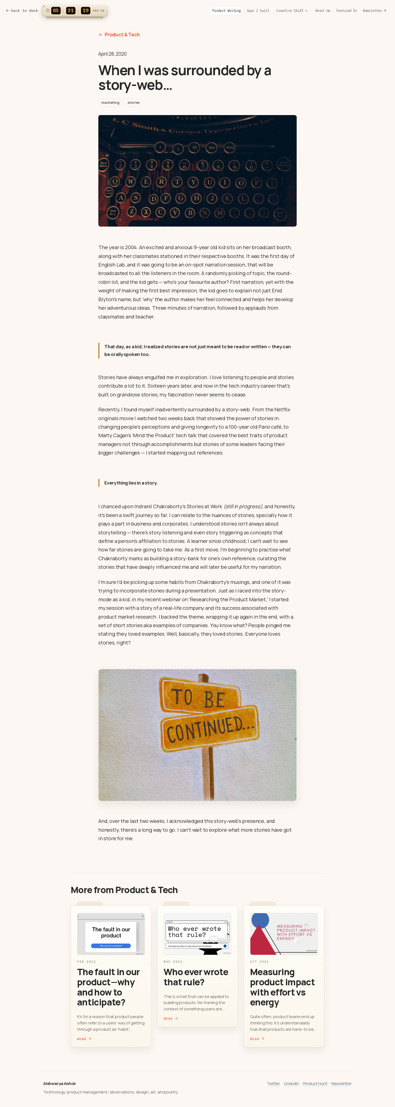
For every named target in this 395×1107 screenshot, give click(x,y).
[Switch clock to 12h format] (75, 11)
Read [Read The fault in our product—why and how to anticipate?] (84, 1039)
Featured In (346, 10)
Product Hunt (315, 1083)
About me (322, 10)
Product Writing (226, 10)
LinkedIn (291, 1083)
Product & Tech (119, 34)
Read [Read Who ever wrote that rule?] (171, 1018)
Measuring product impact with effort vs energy (282, 987)
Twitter (273, 1083)
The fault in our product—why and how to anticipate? (108, 987)
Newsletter (375, 10)
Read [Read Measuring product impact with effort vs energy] (257, 1039)
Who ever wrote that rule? (196, 977)
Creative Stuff (292, 10)
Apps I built (258, 10)
